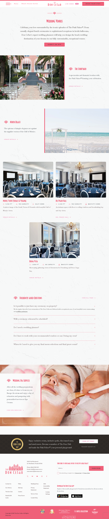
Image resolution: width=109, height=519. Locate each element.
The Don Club (9, 492)
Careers (20, 492)
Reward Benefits (89, 447)
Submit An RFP (54, 44)
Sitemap (20, 488)
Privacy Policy (87, 473)
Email (61, 468)
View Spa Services (14, 410)
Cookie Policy (34, 498)
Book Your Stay (92, 4)
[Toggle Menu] (12, 4)
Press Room (21, 496)
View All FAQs (87, 298)
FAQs (19, 484)
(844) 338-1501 (35, 467)
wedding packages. (22, 311)
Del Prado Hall (62, 217)
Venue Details (75, 86)
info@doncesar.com (35, 469)
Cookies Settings (48, 493)
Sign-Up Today (89, 441)
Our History (8, 488)
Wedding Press (35, 484)
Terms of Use (78, 473)
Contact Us (8, 484)
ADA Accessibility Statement (46, 486)
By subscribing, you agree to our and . (75, 473)
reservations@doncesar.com (34, 471)
